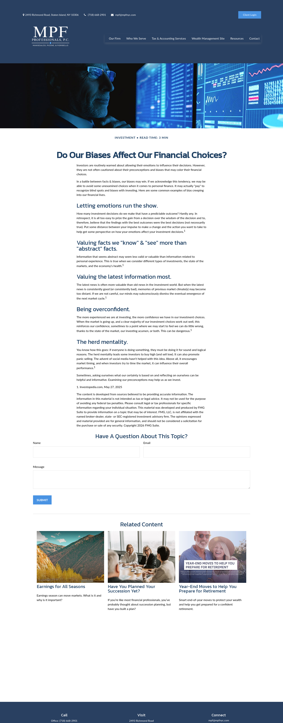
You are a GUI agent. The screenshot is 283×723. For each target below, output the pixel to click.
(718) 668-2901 (94, 3)
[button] (114, 31)
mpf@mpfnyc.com (123, 3)
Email (147, 435)
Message (39, 459)
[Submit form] (42, 492)
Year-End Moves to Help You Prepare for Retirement (208, 581)
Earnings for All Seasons (61, 579)
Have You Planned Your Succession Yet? (131, 581)
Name (37, 435)
